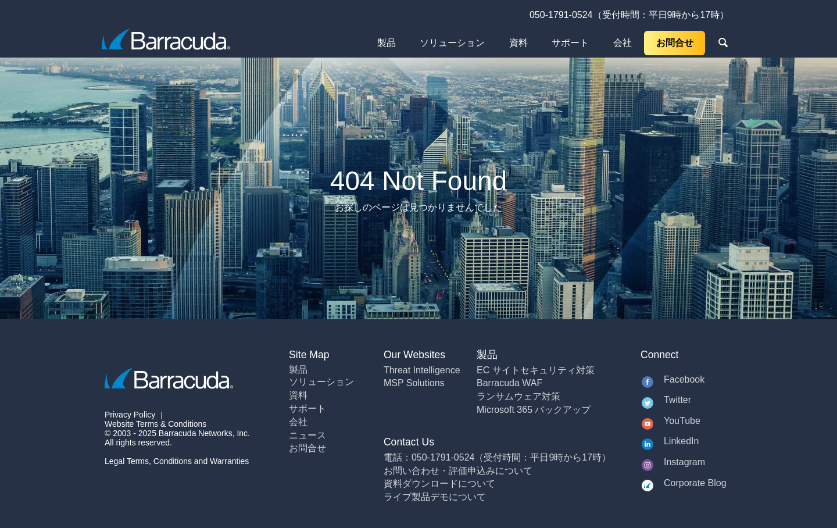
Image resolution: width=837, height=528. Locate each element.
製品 (386, 43)
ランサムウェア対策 (518, 396)
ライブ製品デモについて (435, 497)
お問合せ (674, 43)
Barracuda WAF (509, 383)
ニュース (307, 435)
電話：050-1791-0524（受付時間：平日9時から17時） (497, 457)
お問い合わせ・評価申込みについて (458, 471)
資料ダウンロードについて (439, 483)
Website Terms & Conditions (155, 424)
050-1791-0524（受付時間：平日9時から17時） (629, 15)
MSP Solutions (414, 383)
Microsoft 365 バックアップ (534, 410)
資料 (518, 43)
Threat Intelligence (422, 370)
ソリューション (452, 43)
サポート (570, 43)
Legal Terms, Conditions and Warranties (177, 461)
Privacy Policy (130, 415)
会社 (622, 43)
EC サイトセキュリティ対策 (536, 370)
